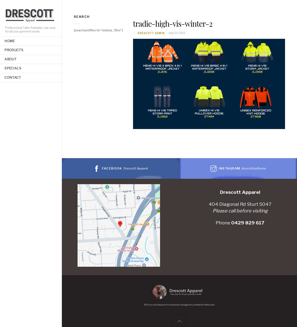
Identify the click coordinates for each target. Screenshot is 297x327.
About (11, 59)
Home (10, 41)
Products (14, 50)
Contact (13, 77)
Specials (13, 68)
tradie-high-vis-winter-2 (172, 23)
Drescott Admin (151, 33)
